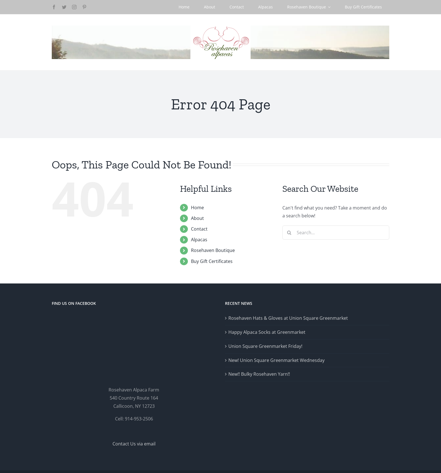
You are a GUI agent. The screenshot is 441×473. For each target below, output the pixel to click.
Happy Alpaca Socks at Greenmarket (266, 332)
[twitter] (64, 7)
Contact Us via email (134, 444)
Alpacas (199, 239)
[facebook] (54, 7)
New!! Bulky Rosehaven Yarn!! (259, 374)
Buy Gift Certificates (212, 261)
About (197, 218)
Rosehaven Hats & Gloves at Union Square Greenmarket (288, 318)
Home (197, 207)
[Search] (289, 233)
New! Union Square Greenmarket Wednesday (276, 360)
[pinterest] (84, 7)
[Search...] (335, 233)
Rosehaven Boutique (213, 250)
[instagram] (74, 7)
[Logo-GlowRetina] (220, 28)
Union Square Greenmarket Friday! (265, 346)
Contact (199, 229)
